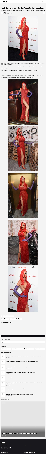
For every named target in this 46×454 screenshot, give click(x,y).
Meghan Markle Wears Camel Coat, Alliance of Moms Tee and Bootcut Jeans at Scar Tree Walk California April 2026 (24, 383)
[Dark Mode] (42, 2)
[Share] (44, 13)
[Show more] (21, 319)
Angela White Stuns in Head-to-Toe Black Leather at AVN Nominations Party (20, 394)
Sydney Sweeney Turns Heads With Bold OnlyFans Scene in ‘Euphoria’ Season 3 (21, 372)
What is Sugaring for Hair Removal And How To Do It (16, 377)
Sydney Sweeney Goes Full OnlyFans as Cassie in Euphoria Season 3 (19, 388)
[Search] (44, 2)
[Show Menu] (1, 2)
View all (15, 322)
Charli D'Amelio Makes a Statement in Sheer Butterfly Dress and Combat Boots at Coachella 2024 (25, 356)
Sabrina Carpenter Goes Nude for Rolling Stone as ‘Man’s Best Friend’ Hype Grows (22, 361)
